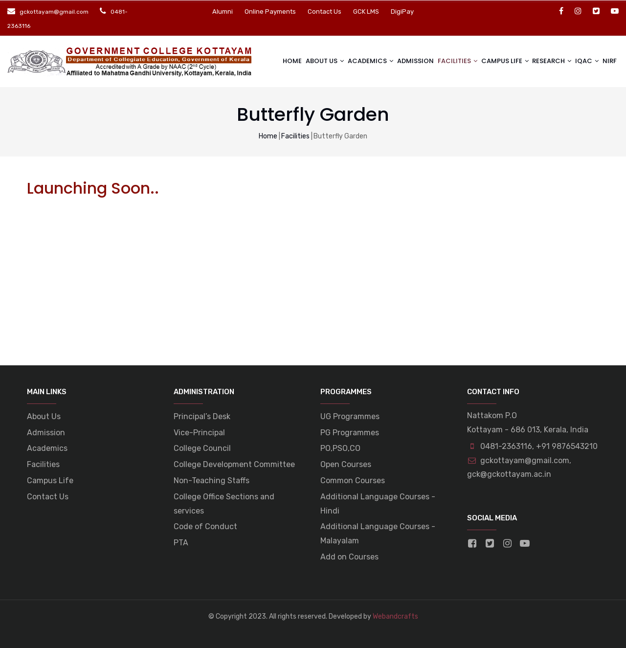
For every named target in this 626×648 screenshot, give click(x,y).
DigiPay (402, 11)
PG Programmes (349, 432)
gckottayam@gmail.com (518, 460)
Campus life (496, 60)
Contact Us (324, 11)
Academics (358, 60)
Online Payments (270, 11)
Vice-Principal (199, 432)
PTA (181, 542)
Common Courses (352, 480)
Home (280, 61)
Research (545, 60)
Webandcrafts (395, 616)
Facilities (448, 60)
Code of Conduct (205, 526)
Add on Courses (349, 556)
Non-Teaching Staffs (211, 480)
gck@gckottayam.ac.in (509, 474)
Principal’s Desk (202, 416)
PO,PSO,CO (340, 448)
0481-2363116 (506, 446)
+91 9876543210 (567, 446)
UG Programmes (350, 416)
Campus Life (50, 480)
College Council (202, 448)
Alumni (222, 11)
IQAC (581, 60)
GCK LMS (366, 11)
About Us (312, 60)
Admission (407, 61)
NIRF (609, 61)
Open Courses (345, 464)
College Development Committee (234, 464)
